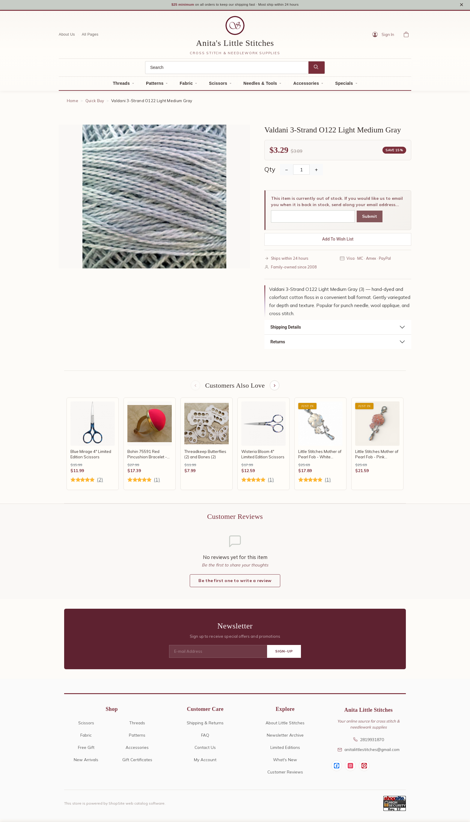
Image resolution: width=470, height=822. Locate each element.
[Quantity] (301, 172)
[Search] (226, 69)
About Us (67, 36)
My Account (205, 762)
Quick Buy (94, 102)
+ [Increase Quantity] (316, 172)
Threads (121, 85)
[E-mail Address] (218, 654)
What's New (285, 762)
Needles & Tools (260, 85)
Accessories (306, 85)
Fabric (186, 85)
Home (72, 102)
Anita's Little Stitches (235, 44)
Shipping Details (285, 329)
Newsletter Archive (285, 737)
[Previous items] (194, 387)
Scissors (218, 85)
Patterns (154, 85)
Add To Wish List (338, 241)
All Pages (90, 36)
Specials (344, 85)
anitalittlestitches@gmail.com (369, 752)
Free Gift (86, 750)
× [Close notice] (461, 5)
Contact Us (205, 750)
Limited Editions (285, 750)
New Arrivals (86, 762)
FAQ (205, 737)
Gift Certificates (137, 762)
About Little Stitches (285, 725)
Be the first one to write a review (234, 583)
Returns (277, 343)
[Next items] (275, 387)
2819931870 (368, 742)
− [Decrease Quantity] (286, 172)
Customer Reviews (285, 774)
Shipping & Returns (205, 725)
